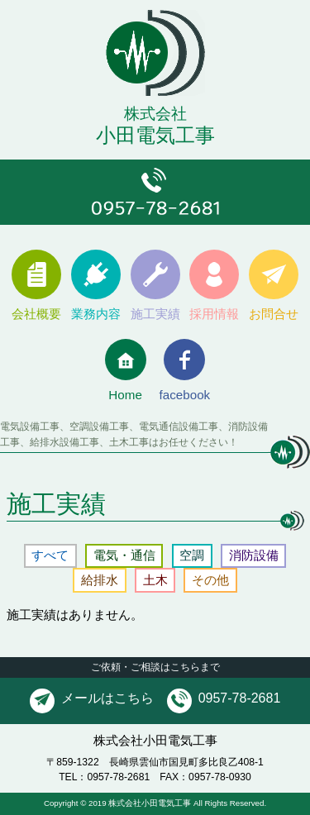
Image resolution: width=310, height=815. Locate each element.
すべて (50, 555)
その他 (210, 580)
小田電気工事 (155, 113)
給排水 (99, 580)
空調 (191, 555)
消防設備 (254, 555)
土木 (155, 580)
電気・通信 (124, 555)
